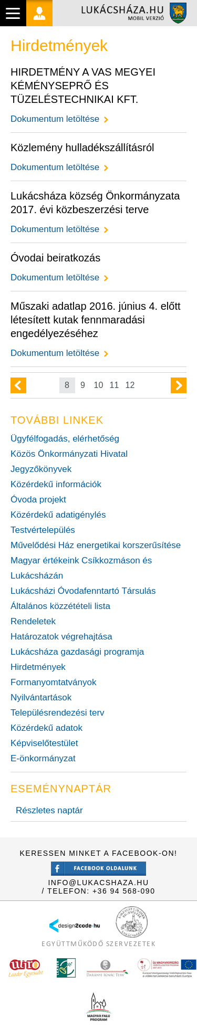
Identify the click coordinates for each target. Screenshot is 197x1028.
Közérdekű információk (56, 484)
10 (98, 385)
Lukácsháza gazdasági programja (77, 652)
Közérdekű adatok (46, 728)
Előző (18, 385)
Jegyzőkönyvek (41, 469)
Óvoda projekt (38, 500)
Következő (178, 385)
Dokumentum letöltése (55, 119)
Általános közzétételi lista (60, 606)
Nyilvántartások (41, 697)
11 (114, 385)
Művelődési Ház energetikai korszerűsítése (96, 545)
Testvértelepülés (43, 530)
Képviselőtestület (44, 743)
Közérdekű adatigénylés (58, 515)
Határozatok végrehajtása (61, 637)
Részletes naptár (49, 810)
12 (130, 385)
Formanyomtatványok (53, 682)
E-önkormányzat (43, 758)
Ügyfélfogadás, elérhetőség (65, 439)
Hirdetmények (38, 667)
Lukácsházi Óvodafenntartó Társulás (83, 591)
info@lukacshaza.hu (98, 882)
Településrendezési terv (58, 713)
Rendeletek (33, 621)
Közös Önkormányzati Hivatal (69, 454)
